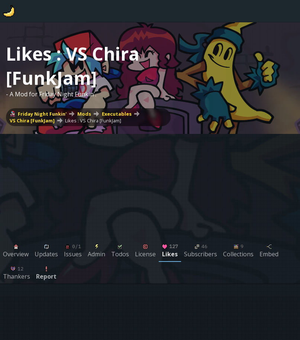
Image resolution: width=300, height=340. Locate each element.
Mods (84, 113)
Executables (117, 113)
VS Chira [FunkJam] (32, 120)
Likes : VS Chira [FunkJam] (93, 120)
